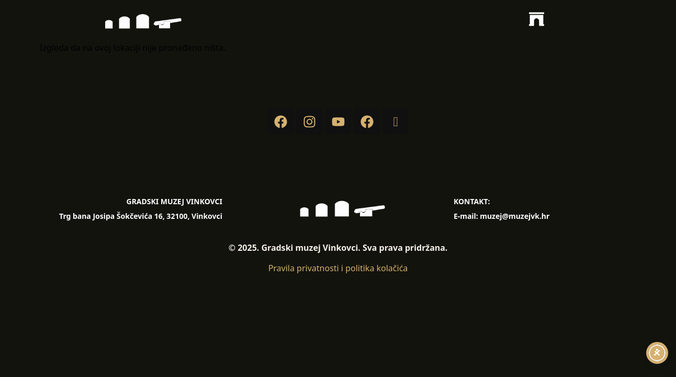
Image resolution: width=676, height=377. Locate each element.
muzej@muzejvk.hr (514, 216)
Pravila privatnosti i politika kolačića (338, 268)
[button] (537, 20)
